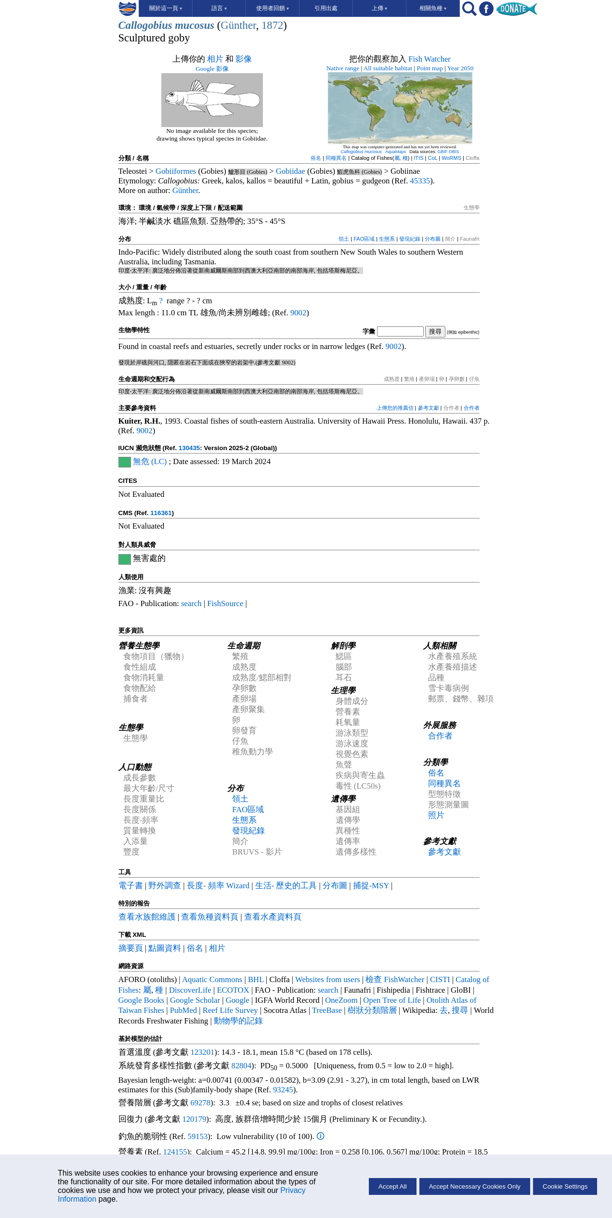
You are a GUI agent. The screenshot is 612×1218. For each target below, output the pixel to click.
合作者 (472, 408)
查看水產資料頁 (272, 916)
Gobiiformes (176, 171)
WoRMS (451, 158)
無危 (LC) (150, 461)
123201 (202, 1052)
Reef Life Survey (230, 1010)
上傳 (379, 8)
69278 (200, 1102)
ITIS (418, 158)
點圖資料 (164, 948)
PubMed (183, 1010)
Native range (342, 68)
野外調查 (164, 885)
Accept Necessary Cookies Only (475, 1186)
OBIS (454, 151)
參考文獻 (428, 408)
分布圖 (433, 239)
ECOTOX (233, 990)
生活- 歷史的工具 (286, 885)
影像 (243, 59)
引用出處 (326, 8)
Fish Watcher (429, 59)
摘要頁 (130, 948)
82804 (241, 1065)
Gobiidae (290, 171)
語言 (219, 8)
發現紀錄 (409, 239)
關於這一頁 (165, 8)
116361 (160, 513)
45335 (420, 180)
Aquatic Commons (212, 979)
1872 (272, 25)
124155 (175, 1151)
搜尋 (460, 1010)
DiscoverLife (190, 990)
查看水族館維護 (147, 916)
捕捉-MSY (371, 885)
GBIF (443, 151)
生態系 (387, 239)
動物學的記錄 (238, 1020)
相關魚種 (432, 8)
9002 (298, 312)
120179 (194, 1119)
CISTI (440, 979)
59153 (198, 1136)
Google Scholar (195, 1000)
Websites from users (327, 979)
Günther (238, 25)
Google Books (141, 1000)
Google (237, 1000)
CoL (432, 158)
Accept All (392, 1186)
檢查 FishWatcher (395, 979)
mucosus (194, 25)
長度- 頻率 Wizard (218, 885)
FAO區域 (364, 239)
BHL (256, 979)
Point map (430, 68)
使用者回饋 (272, 8)
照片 (436, 815)
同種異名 (336, 158)
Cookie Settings (565, 1186)
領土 (344, 239)
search (191, 603)
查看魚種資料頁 (209, 916)
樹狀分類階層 (372, 1010)
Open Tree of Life (392, 1000)
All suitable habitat (388, 68)
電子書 (130, 885)
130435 (189, 448)
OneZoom (341, 1000)
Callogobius (145, 25)
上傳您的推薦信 (395, 408)
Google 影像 (212, 68)
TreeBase (327, 1010)
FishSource (225, 603)
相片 (215, 59)
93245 (283, 1089)
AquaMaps (395, 151)
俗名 (316, 158)
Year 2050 (460, 68)
